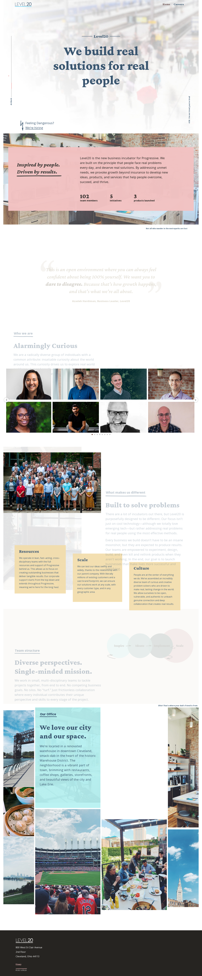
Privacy (18, 964)
